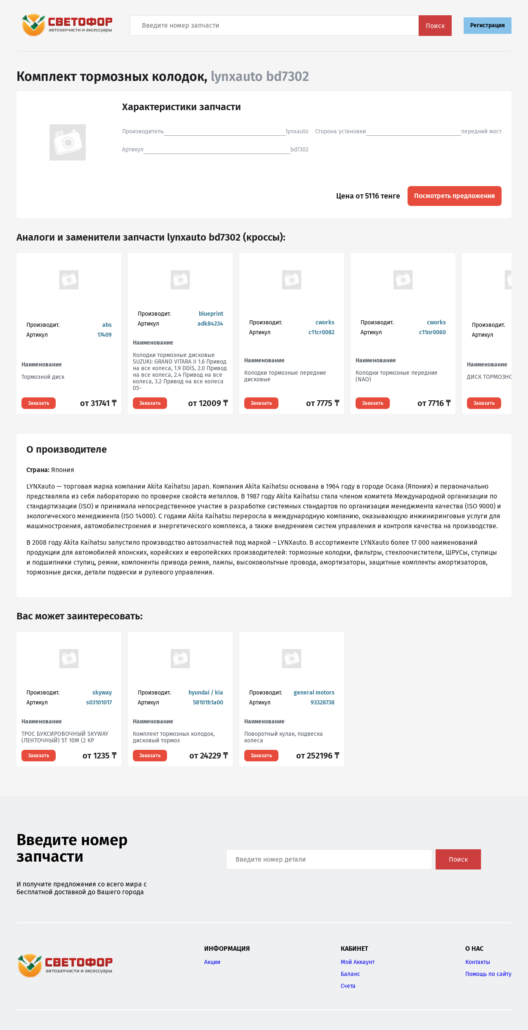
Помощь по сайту (488, 974)
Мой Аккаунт (358, 962)
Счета (348, 986)
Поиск (435, 26)
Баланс (350, 974)
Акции (212, 962)
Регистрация (487, 25)
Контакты (477, 962)
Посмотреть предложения (454, 196)
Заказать (38, 403)
